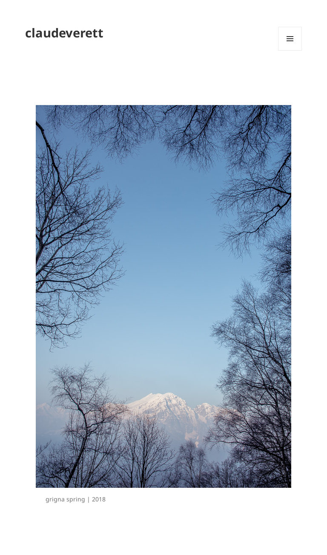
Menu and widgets (290, 50)
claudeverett (64, 32)
